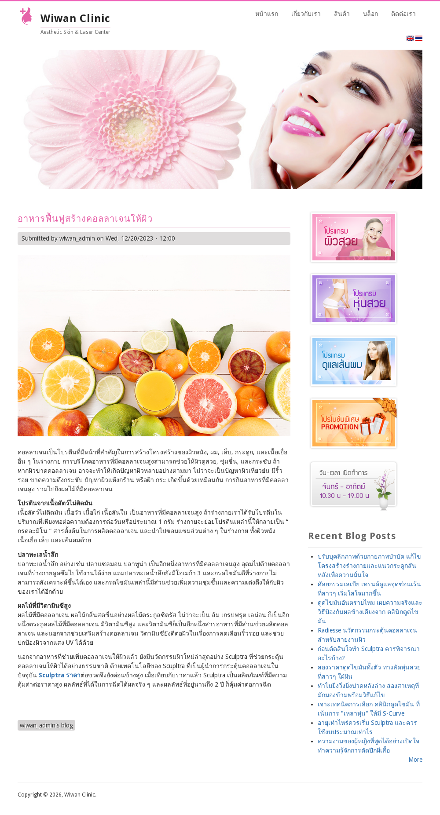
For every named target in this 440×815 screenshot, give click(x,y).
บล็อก (370, 13)
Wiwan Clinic (75, 18)
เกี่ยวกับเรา (306, 13)
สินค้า (342, 13)
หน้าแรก (266, 13)
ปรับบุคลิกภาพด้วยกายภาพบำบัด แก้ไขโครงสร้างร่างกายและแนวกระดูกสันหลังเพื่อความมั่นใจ (369, 565)
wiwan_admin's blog (46, 725)
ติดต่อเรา (403, 13)
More (415, 759)
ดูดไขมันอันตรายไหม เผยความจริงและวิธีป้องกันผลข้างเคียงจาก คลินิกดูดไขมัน (370, 612)
